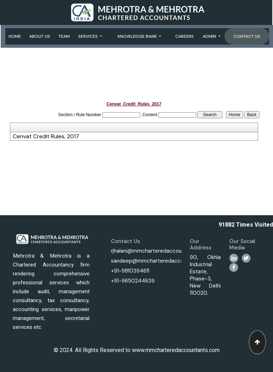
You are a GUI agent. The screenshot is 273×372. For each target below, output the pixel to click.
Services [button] (88, 36)
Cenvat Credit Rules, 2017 (46, 136)
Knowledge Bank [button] (138, 36)
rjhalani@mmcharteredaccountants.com (160, 250)
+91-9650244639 (133, 280)
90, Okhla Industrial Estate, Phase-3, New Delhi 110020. (205, 275)
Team (64, 36)
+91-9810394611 (130, 270)
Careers (184, 36)
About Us (39, 36)
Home (15, 36)
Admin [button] (210, 36)
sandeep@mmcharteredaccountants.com (163, 260)
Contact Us (247, 36)
